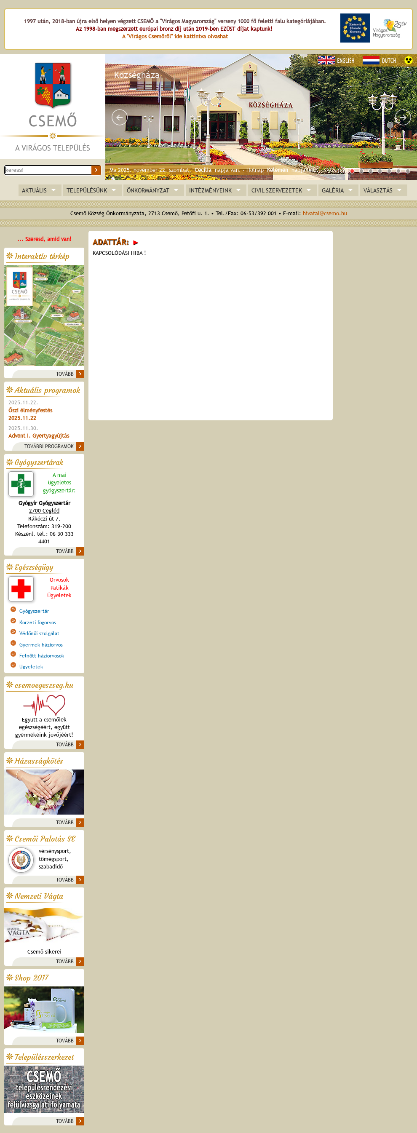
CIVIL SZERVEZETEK (276, 190)
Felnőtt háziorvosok (41, 656)
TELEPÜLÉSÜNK (87, 190)
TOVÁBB (65, 374)
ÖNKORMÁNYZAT (148, 190)
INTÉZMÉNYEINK (210, 190)
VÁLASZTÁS (378, 190)
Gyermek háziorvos (41, 645)
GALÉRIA (333, 190)
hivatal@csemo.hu (325, 213)
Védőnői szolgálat (39, 633)
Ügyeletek (31, 667)
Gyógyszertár (34, 611)
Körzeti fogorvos (37, 622)
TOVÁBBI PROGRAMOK (49, 446)
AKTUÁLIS (34, 190)
